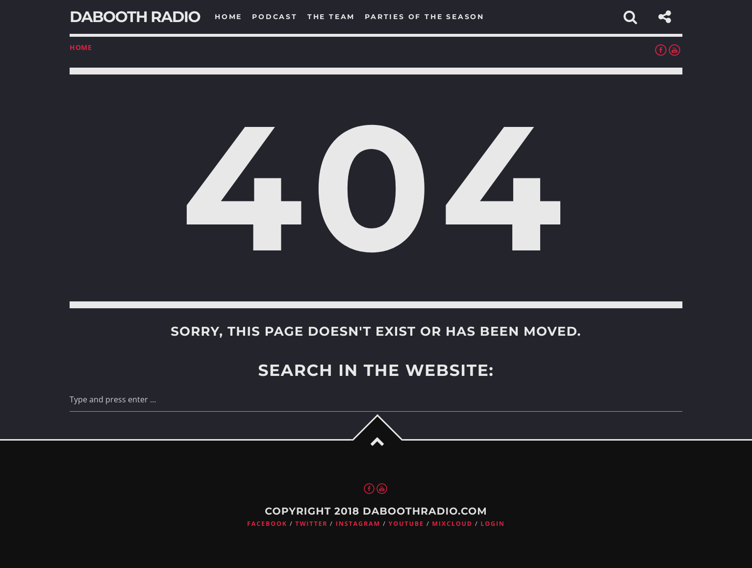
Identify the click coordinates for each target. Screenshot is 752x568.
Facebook (267, 523)
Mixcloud (452, 523)
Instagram (358, 523)
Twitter (311, 523)
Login (492, 523)
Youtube (406, 523)
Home (81, 47)
